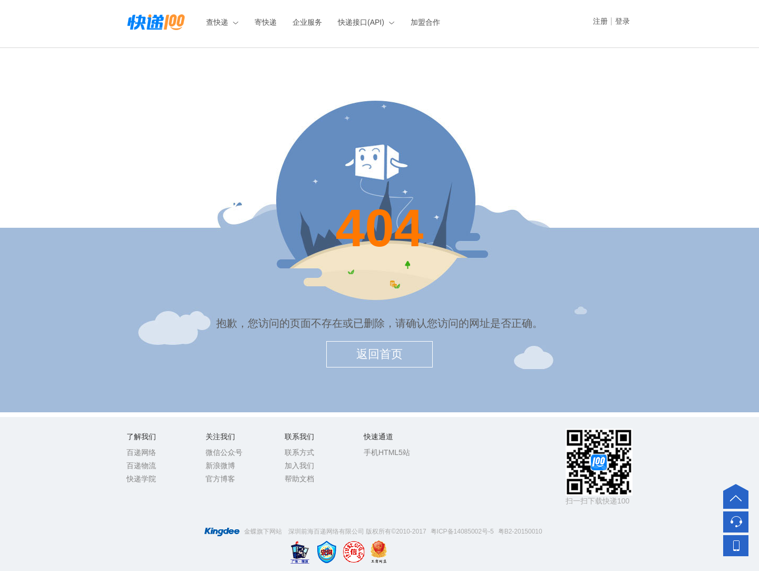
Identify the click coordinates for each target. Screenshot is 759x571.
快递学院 (141, 479)
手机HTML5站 (387, 452)
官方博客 (220, 479)
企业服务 (307, 22)
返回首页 (379, 354)
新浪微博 (220, 465)
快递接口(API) (361, 22)
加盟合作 (425, 22)
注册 (600, 21)
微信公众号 (224, 452)
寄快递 (266, 22)
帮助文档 (299, 479)
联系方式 (299, 452)
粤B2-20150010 (520, 531)
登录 (622, 21)
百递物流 (141, 465)
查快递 (217, 22)
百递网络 (141, 452)
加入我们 (299, 465)
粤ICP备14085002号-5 (462, 531)
